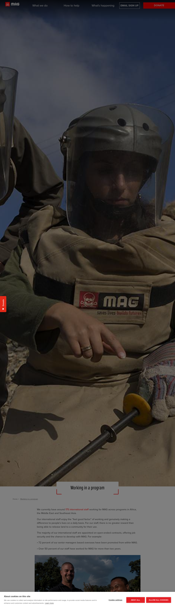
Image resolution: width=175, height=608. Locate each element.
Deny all (135, 600)
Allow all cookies (158, 600)
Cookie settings (115, 600)
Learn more (49, 603)
